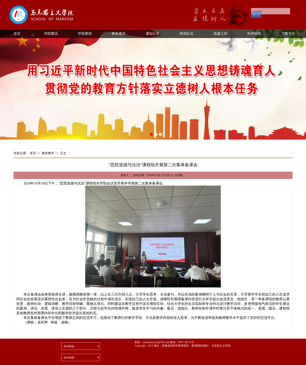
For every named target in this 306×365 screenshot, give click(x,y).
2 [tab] (155, 134)
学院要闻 (85, 33)
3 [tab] (160, 134)
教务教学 (119, 33)
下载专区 (288, 33)
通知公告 (153, 33)
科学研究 (254, 33)
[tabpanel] (153, 84)
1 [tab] (151, 134)
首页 (17, 33)
